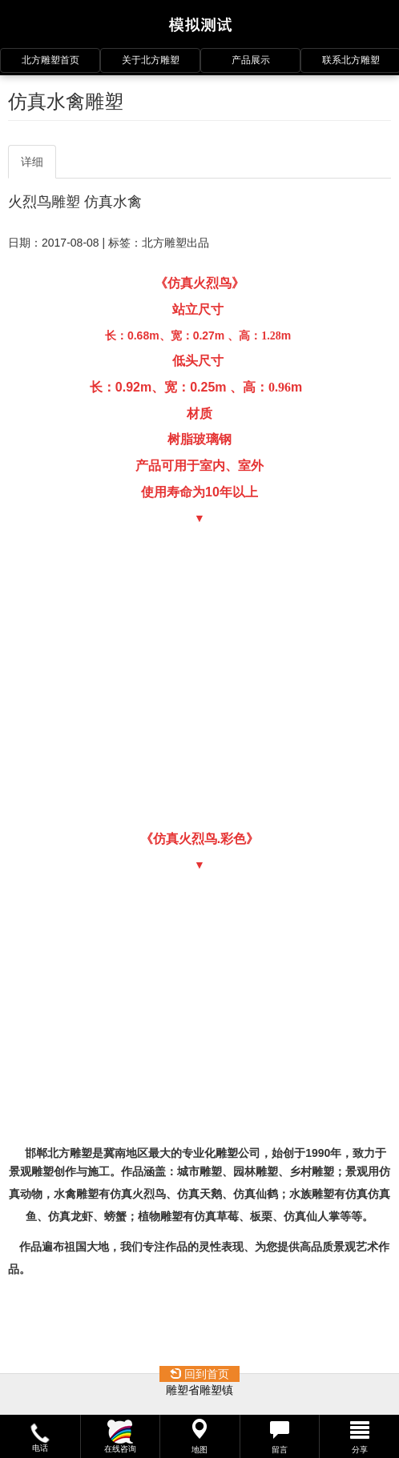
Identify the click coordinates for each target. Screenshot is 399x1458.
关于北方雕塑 (150, 60)
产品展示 (251, 60)
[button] (40, 1436)
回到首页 (199, 1374)
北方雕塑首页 (50, 60)
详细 (32, 161)
